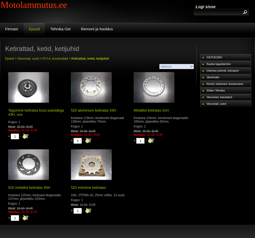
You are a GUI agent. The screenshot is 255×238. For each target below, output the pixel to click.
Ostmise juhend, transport (223, 70)
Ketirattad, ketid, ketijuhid (90, 58)
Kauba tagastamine (219, 63)
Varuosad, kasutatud (219, 97)
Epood (9, 58)
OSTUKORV (214, 57)
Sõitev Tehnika (216, 90)
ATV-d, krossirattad (55, 58)
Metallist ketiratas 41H (151, 110)
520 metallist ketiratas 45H (29, 188)
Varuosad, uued (28, 58)
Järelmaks (213, 77)
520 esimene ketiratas (88, 188)
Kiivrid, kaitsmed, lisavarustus (225, 83)
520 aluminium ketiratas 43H (93, 110)
